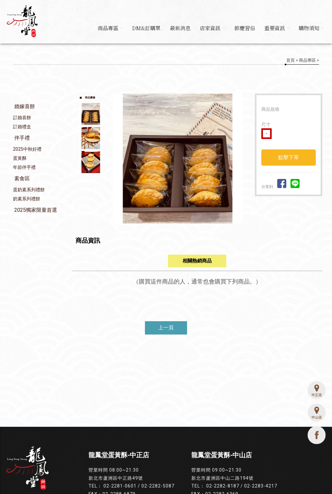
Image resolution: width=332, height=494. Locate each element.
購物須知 (311, 28)
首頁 (290, 60)
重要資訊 (276, 28)
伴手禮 (22, 138)
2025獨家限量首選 (35, 210)
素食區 (22, 179)
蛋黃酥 (20, 158)
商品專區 (107, 28)
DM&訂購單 (143, 28)
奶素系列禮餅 (26, 199)
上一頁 (166, 328)
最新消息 (178, 28)
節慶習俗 (243, 28)
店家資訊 (210, 28)
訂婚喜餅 (22, 117)
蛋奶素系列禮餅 (29, 190)
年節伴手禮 (24, 167)
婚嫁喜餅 (24, 107)
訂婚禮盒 (22, 127)
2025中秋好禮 (27, 149)
